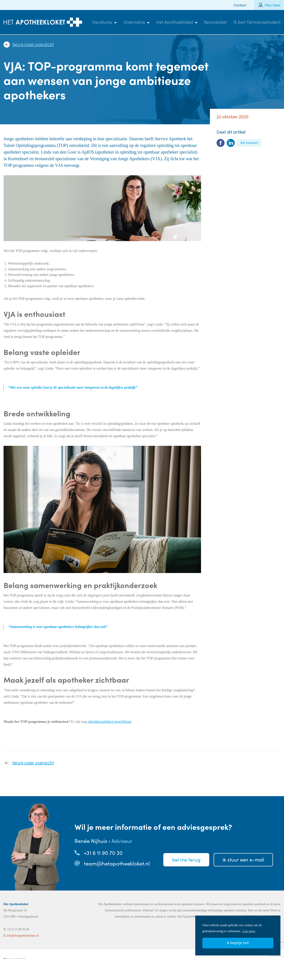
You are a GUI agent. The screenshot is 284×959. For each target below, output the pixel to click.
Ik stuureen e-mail (243, 859)
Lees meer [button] (249, 931)
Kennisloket (215, 22)
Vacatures (102, 22)
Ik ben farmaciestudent (256, 22)
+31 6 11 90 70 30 (103, 852)
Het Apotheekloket (174, 22)
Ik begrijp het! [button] (238, 942)
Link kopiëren (249, 142)
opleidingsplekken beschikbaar (109, 721)
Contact (240, 5)
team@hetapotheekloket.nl (117, 863)
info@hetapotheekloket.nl (22, 935)
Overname (134, 22)
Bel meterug (186, 859)
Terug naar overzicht (33, 44)
